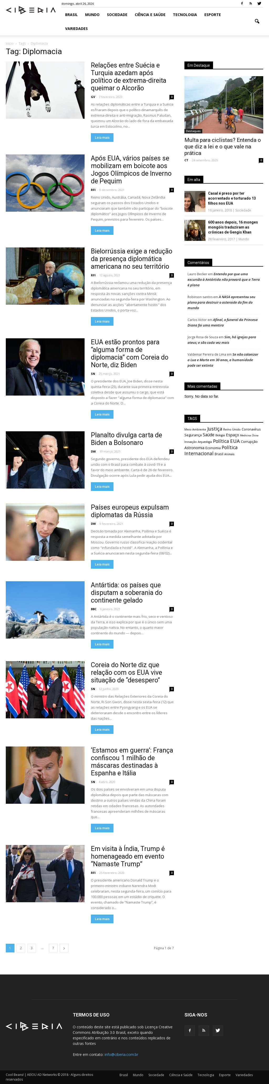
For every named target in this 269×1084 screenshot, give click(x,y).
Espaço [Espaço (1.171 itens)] (232, 434)
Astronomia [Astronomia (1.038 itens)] (194, 447)
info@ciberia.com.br (121, 1054)
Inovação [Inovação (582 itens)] (190, 442)
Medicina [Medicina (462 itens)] (245, 435)
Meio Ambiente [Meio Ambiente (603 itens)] (195, 429)
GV (93, 97)
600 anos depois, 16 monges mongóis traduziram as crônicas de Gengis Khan (233, 227)
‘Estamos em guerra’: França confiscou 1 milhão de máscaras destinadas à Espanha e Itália (132, 761)
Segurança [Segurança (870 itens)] (193, 435)
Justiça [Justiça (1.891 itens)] (214, 429)
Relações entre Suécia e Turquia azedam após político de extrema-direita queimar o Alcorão (128, 76)
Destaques (193, 131)
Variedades (76, 28)
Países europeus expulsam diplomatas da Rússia (130, 511)
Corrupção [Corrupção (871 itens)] (249, 441)
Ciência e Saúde (150, 14)
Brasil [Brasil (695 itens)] (219, 454)
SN (93, 374)
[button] (257, 21)
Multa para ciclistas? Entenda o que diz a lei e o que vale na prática (222, 146)
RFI (93, 190)
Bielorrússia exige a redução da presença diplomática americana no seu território (131, 258)
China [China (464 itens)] (255, 435)
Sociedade (117, 14)
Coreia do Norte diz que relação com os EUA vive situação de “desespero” (126, 672)
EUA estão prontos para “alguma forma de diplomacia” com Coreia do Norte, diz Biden (129, 353)
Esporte (212, 14)
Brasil (71, 14)
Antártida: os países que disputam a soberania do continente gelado (126, 592)
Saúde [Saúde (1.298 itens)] (208, 435)
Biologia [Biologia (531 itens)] (220, 435)
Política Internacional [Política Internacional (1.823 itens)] (211, 450)
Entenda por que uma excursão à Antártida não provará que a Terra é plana (224, 279)
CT (186, 160)
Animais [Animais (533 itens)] (229, 454)
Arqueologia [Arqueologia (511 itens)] (205, 442)
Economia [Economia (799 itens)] (213, 448)
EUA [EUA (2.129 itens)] (235, 441)
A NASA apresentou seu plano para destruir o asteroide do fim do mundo (221, 302)
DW (93, 451)
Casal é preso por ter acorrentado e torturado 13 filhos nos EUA (232, 198)
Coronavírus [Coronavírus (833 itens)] (251, 429)
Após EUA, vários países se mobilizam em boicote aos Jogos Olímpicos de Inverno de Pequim (131, 169)
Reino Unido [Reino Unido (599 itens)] (232, 429)
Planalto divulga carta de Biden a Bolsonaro (126, 439)
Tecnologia (185, 14)
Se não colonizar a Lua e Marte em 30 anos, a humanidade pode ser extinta (223, 360)
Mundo (92, 14)
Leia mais (102, 137)
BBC (93, 609)
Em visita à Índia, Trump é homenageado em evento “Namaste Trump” (128, 856)
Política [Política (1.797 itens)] (221, 441)
